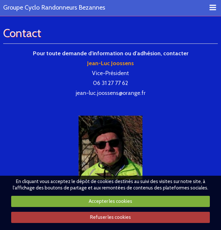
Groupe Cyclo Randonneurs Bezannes (54, 7)
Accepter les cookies (110, 201)
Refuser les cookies (110, 217)
